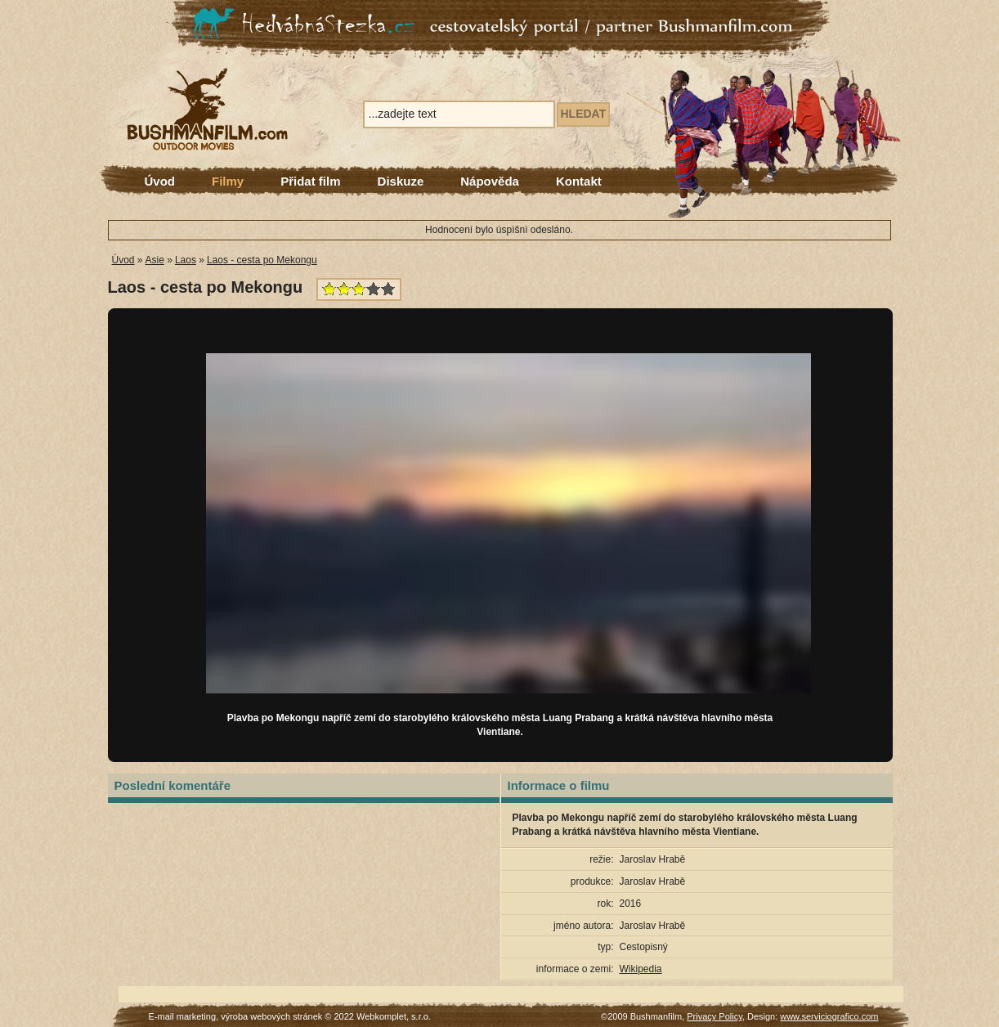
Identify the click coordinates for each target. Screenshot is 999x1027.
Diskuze (401, 181)
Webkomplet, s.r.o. (393, 1016)
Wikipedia (641, 969)
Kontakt (579, 181)
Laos (185, 260)
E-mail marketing (183, 1016)
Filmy (228, 181)
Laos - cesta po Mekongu (262, 260)
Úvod (160, 181)
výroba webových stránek (271, 1016)
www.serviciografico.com (829, 1016)
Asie (155, 260)
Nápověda (489, 181)
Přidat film (310, 181)
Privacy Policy (714, 1016)
